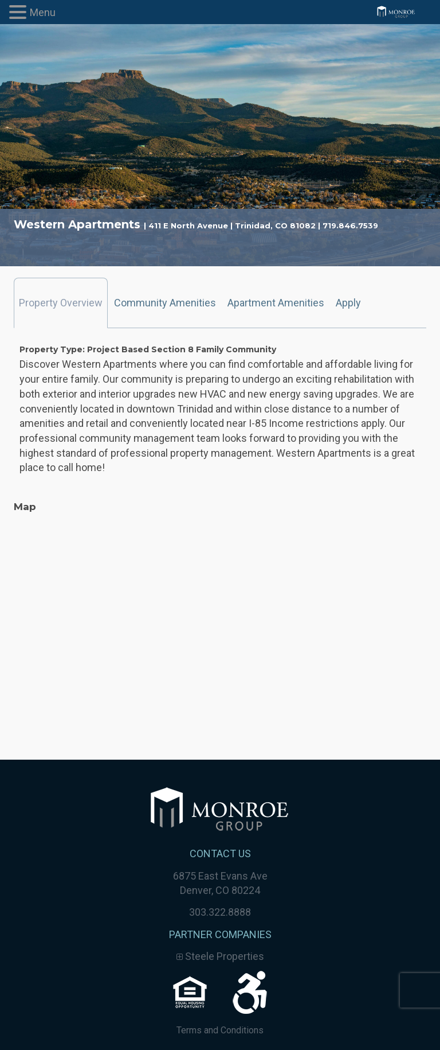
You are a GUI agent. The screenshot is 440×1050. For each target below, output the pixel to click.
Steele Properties (220, 956)
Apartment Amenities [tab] (275, 303)
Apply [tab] (348, 303)
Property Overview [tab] (61, 303)
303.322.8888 (220, 912)
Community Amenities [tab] (165, 303)
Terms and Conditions (220, 1030)
